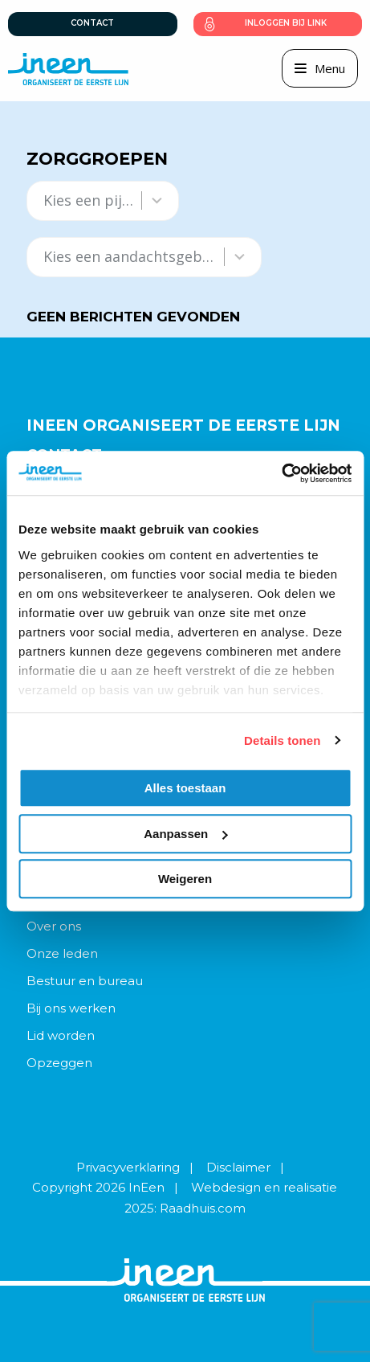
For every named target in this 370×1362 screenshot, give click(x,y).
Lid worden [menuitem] (60, 1035)
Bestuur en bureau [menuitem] (84, 980)
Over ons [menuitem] (53, 926)
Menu (330, 68)
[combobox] (88, 200)
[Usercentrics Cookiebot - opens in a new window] (281, 473)
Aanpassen (185, 834)
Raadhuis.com (203, 1208)
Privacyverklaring (128, 1167)
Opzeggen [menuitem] (59, 1062)
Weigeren (185, 879)
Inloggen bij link (286, 23)
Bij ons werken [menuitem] (71, 1008)
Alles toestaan (185, 788)
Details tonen (282, 740)
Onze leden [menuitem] (62, 953)
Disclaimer (238, 1167)
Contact (92, 23)
